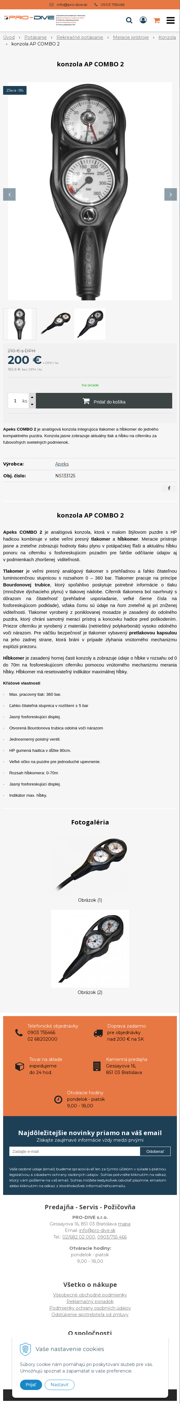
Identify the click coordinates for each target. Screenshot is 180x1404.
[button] (129, 20)
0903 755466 (112, 4)
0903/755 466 (112, 1237)
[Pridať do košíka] (104, 400)
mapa (124, 1224)
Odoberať (155, 1151)
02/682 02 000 (78, 1237)
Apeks (62, 464)
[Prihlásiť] (143, 20)
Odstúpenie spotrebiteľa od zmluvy (90, 1314)
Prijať (31, 1384)
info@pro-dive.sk (72, 4)
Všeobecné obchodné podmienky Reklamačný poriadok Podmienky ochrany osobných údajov (90, 1301)
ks (24, 401)
